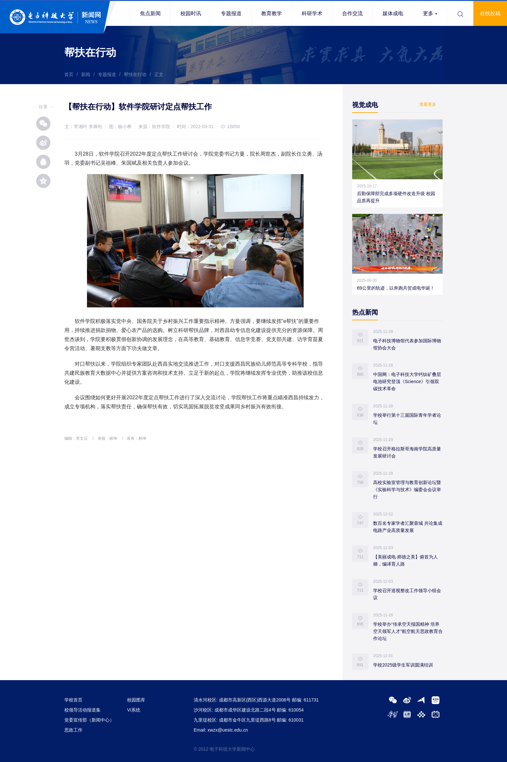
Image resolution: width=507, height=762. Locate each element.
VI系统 (133, 709)
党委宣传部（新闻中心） (89, 720)
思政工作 (73, 730)
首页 (68, 74)
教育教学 (271, 13)
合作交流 (352, 13)
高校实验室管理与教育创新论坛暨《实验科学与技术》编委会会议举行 (407, 489)
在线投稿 (490, 13)
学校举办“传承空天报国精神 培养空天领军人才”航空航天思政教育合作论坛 (408, 631)
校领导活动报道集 (82, 709)
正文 (158, 74)
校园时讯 (190, 13)
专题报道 (231, 13)
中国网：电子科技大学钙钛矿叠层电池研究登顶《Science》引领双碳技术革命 (407, 381)
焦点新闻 (150, 13)
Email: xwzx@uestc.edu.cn (221, 730)
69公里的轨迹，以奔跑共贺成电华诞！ (396, 288)
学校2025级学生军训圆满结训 (403, 665)
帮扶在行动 (135, 74)
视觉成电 (365, 104)
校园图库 (136, 699)
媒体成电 (393, 13)
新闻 (85, 74)
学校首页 (73, 699)
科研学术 (312, 13)
